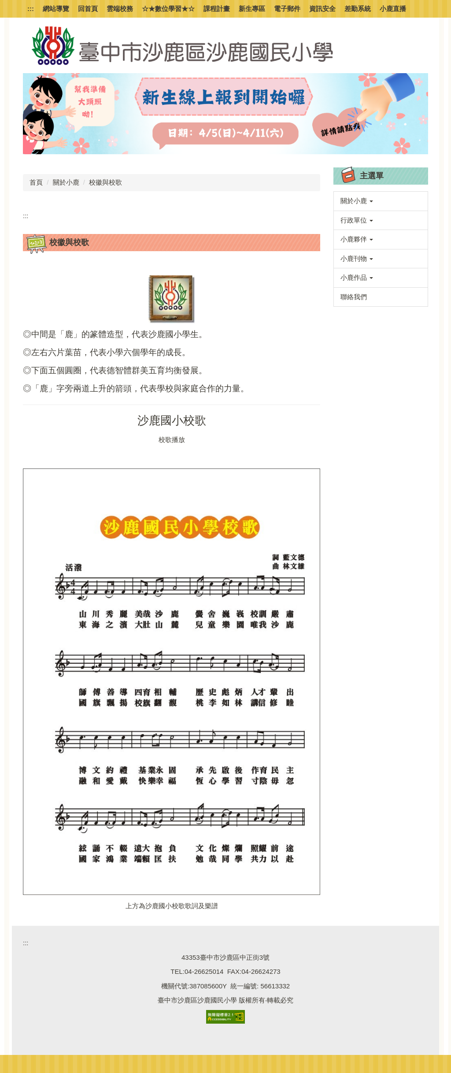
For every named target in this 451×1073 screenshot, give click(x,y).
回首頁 (88, 8)
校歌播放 (172, 439)
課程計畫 (216, 8)
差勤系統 (357, 8)
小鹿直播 (393, 8)
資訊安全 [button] (322, 8)
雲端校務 (120, 8)
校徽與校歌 (105, 182)
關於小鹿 (66, 182)
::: (30, 8)
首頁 (36, 182)
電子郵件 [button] (287, 8)
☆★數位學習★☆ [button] (168, 8)
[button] (381, 201)
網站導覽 (56, 8)
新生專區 (252, 8)
